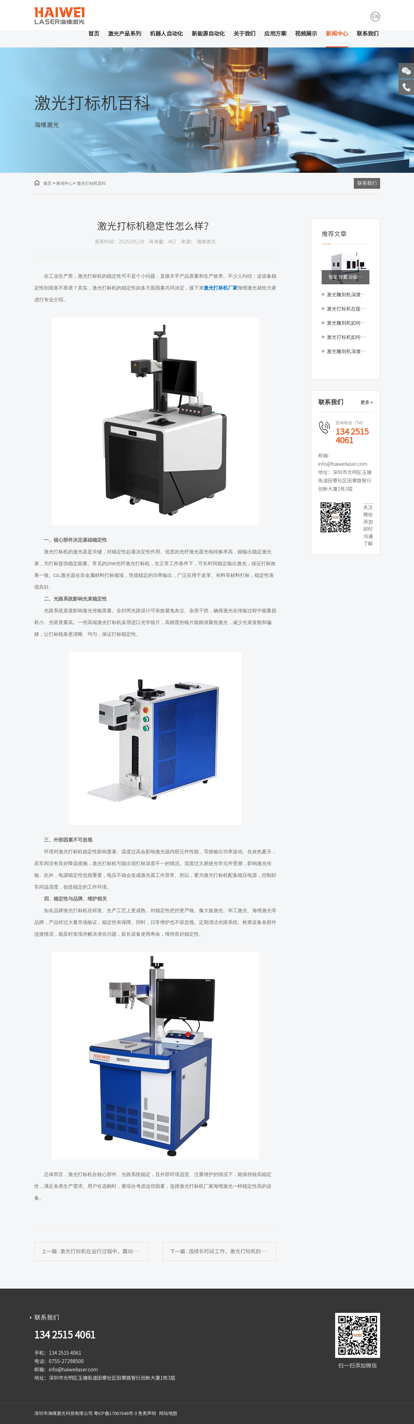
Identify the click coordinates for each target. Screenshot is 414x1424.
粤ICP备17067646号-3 (115, 1413)
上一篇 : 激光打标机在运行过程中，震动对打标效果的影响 (95, 1251)
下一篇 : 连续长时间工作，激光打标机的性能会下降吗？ (223, 1251)
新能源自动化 (208, 33)
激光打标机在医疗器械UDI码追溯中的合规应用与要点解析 (348, 308)
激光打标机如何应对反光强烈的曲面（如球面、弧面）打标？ (348, 337)
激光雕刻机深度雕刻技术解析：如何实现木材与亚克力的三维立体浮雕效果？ (348, 294)
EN (375, 16)
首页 (93, 33)
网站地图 (168, 1413)
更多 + (366, 402)
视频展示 (306, 33)
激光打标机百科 (91, 183)
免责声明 (147, 1413)
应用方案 (275, 33)
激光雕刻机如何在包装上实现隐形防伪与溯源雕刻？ (348, 323)
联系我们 (368, 33)
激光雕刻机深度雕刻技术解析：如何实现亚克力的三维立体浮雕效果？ (348, 351)
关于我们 (244, 33)
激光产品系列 (124, 33)
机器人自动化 (166, 33)
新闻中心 (337, 33)
